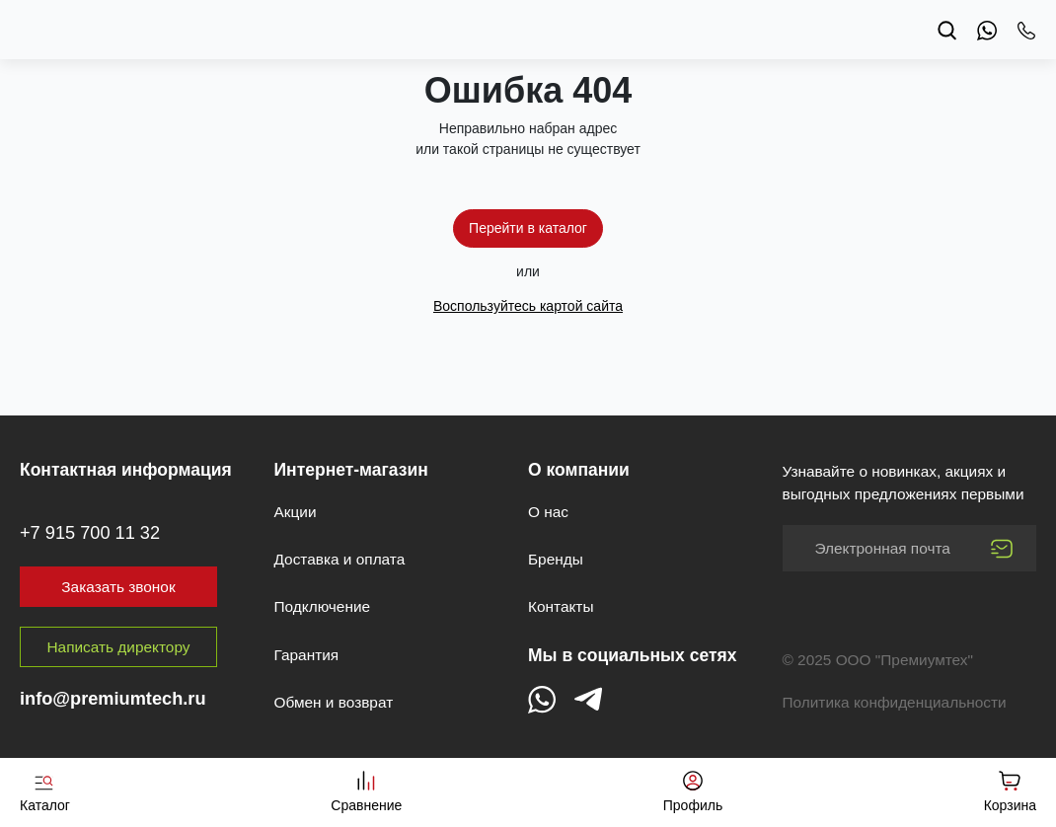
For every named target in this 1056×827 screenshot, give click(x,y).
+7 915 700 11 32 (90, 533)
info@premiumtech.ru (113, 699)
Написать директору (118, 647)
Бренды (555, 559)
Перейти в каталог (528, 228)
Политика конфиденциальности (895, 702)
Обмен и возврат (334, 702)
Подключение (322, 606)
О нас (548, 511)
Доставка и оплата (340, 559)
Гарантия (306, 654)
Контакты (560, 606)
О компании (579, 470)
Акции (295, 511)
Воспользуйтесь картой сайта (528, 306)
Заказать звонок (118, 586)
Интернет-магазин (351, 470)
